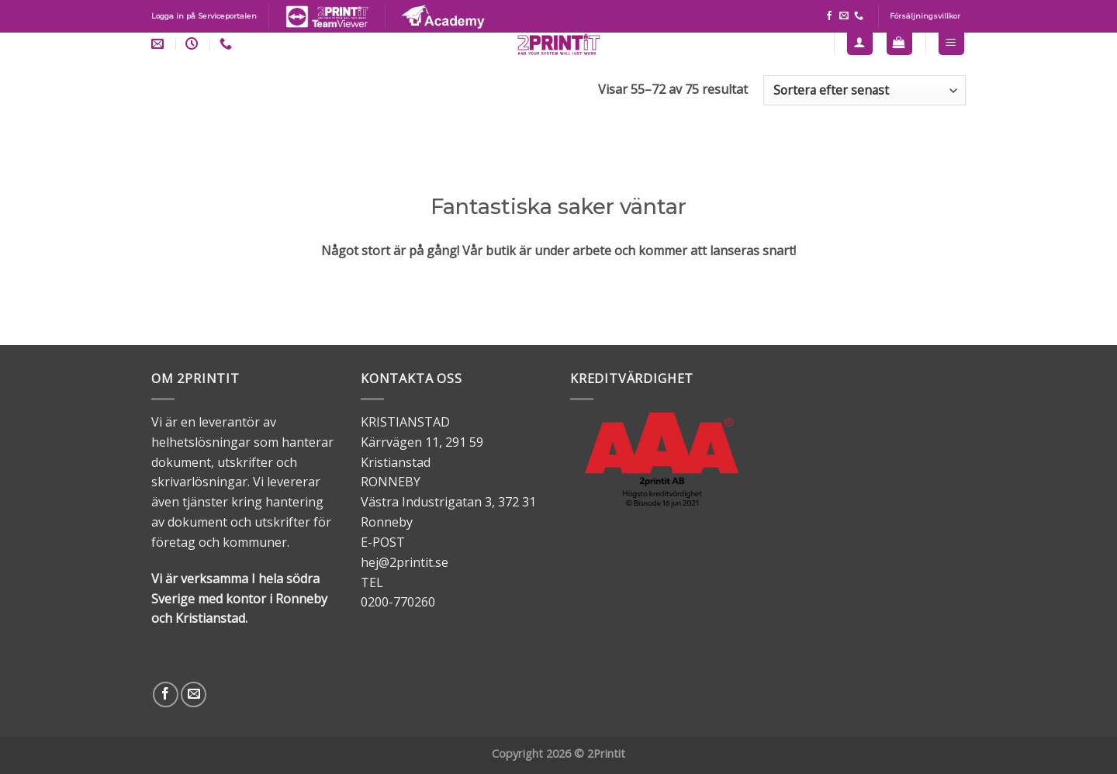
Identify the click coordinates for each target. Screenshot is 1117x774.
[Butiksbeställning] (864, 90)
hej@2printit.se (404, 562)
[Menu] (952, 42)
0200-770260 (398, 601)
